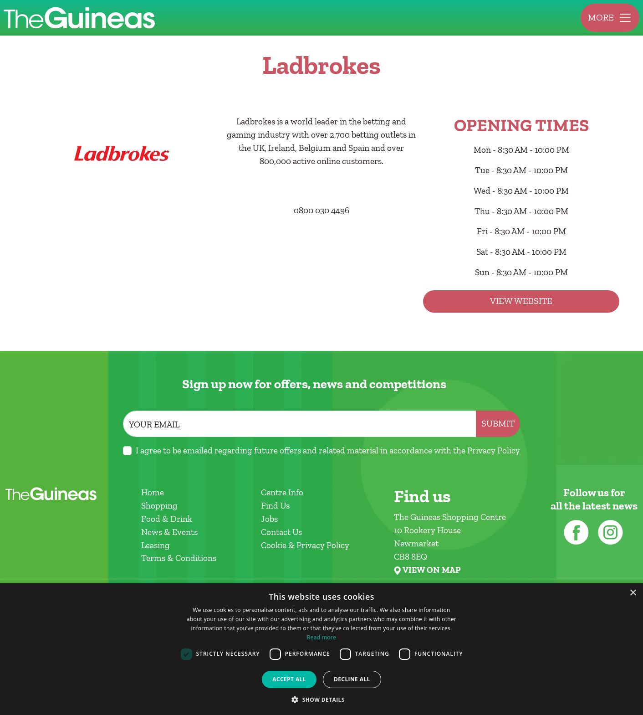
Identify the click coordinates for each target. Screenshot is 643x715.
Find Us (275, 505)
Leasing (155, 545)
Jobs (269, 519)
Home (152, 492)
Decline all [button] (352, 679)
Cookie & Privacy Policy (305, 545)
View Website (521, 301)
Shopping (159, 505)
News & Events (169, 532)
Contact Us (281, 532)
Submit (498, 423)
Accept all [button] (289, 679)
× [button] (632, 593)
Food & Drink (166, 519)
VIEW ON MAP (431, 570)
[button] (321, 699)
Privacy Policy (493, 450)
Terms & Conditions (178, 558)
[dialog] (321, 649)
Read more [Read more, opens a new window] (321, 637)
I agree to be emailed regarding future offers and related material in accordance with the (328, 450)
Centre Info (282, 492)
